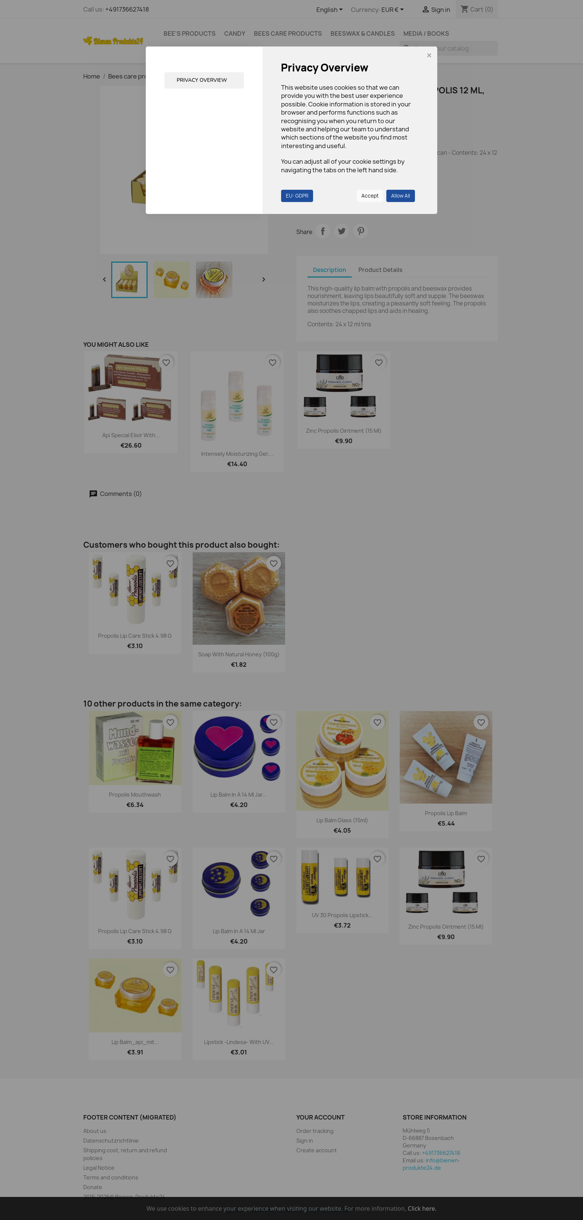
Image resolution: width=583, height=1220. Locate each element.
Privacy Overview (202, 80)
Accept (370, 195)
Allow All (400, 195)
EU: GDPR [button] (297, 195)
